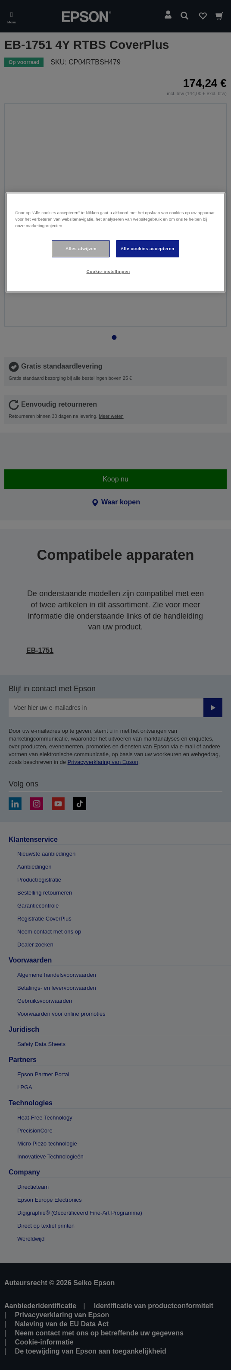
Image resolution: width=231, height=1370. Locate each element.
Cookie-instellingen (108, 271)
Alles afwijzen (81, 248)
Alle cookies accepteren (148, 248)
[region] (115, 242)
